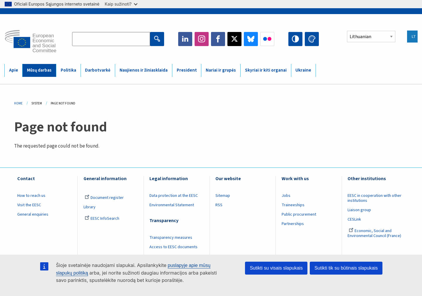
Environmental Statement (171, 205)
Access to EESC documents (173, 247)
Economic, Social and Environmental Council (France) (375, 233)
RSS (218, 205)
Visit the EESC (29, 205)
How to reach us (31, 196)
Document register (104, 198)
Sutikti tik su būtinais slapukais (346, 267)
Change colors (312, 39)
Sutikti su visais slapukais (276, 267)
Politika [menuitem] (68, 70)
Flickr (267, 39)
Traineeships (293, 205)
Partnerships (293, 224)
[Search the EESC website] (111, 39)
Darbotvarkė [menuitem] (97, 70)
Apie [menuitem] (13, 70)
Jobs (286, 196)
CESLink (354, 219)
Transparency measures (170, 238)
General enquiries (32, 214)
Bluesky (251, 39)
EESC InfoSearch (102, 218)
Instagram (202, 39)
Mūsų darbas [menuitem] (39, 70)
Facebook (218, 39)
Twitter (234, 39)
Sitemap (222, 196)
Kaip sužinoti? (121, 3)
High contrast (295, 39)
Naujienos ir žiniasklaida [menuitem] (144, 70)
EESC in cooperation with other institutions (374, 198)
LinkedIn (185, 39)
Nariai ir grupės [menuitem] (221, 70)
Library (90, 207)
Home (18, 103)
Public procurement (299, 214)
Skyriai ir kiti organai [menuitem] (266, 70)
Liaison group (359, 210)
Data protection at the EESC (173, 196)
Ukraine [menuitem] (303, 70)
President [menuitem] (187, 70)
